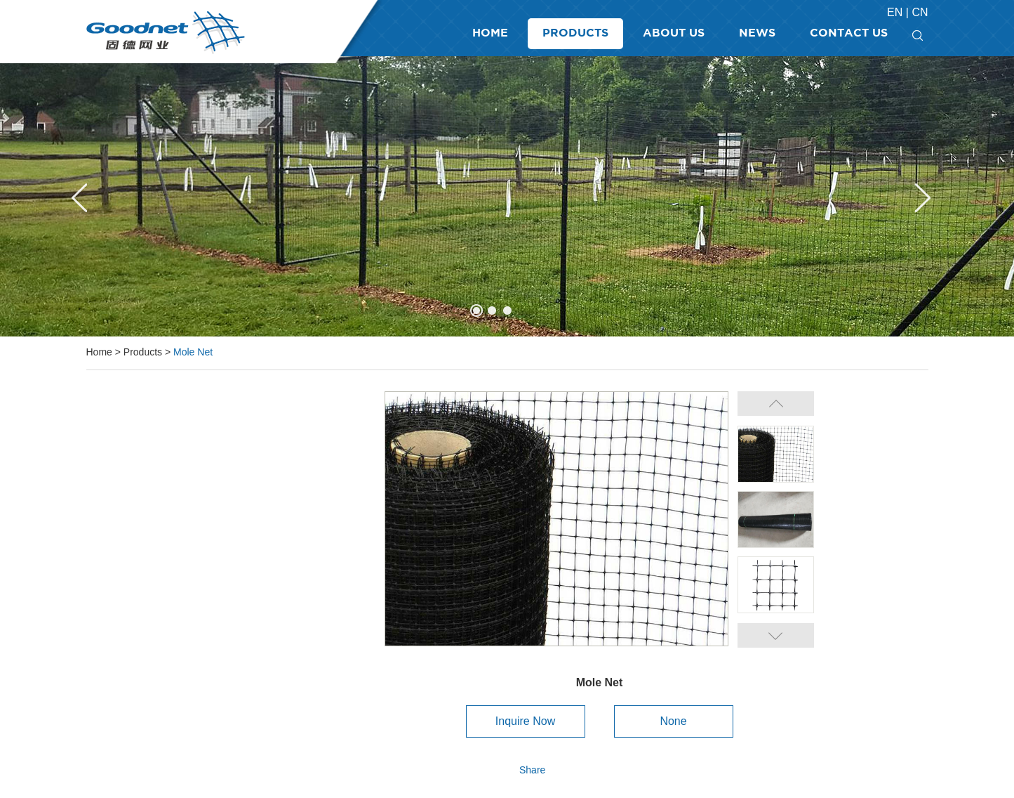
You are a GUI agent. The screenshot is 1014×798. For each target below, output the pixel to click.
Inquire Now (525, 721)
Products (575, 33)
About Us (674, 33)
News (757, 33)
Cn (920, 12)
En (896, 12)
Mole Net (193, 352)
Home (490, 33)
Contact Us (849, 33)
